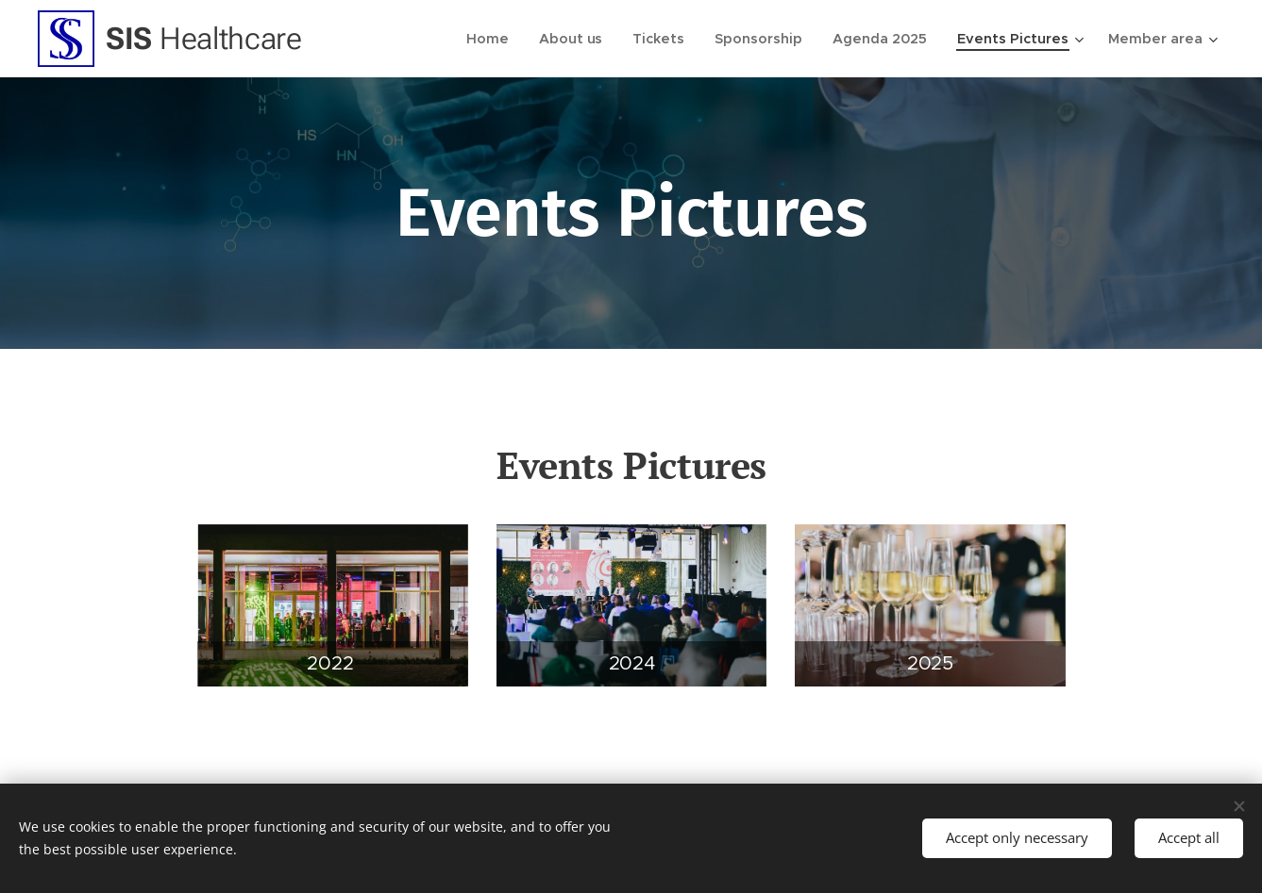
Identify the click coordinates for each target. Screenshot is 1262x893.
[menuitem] (505, 38)
